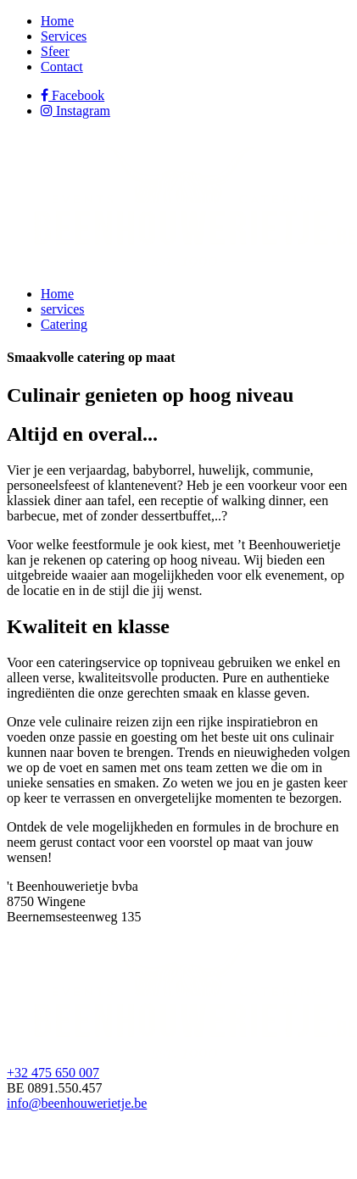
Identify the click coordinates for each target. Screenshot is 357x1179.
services (63, 309)
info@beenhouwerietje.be (77, 1103)
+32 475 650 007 (53, 1072)
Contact (62, 66)
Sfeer (55, 51)
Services (63, 36)
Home (57, 21)
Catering (64, 324)
